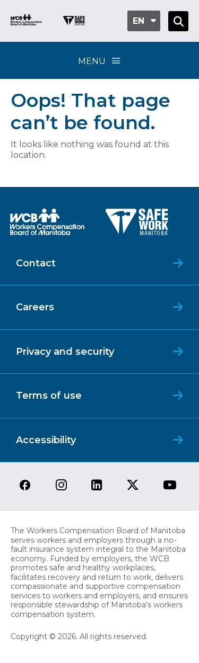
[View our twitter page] (132, 486)
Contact (36, 263)
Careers (35, 307)
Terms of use (49, 395)
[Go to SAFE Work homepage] (74, 22)
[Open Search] (178, 21)
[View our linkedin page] (96, 486)
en (138, 21)
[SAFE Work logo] (137, 224)
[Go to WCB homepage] (26, 21)
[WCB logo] (47, 224)
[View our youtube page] (169, 486)
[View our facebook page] (25, 486)
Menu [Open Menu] (100, 60)
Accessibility (46, 440)
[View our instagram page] (61, 486)
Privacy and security (65, 351)
